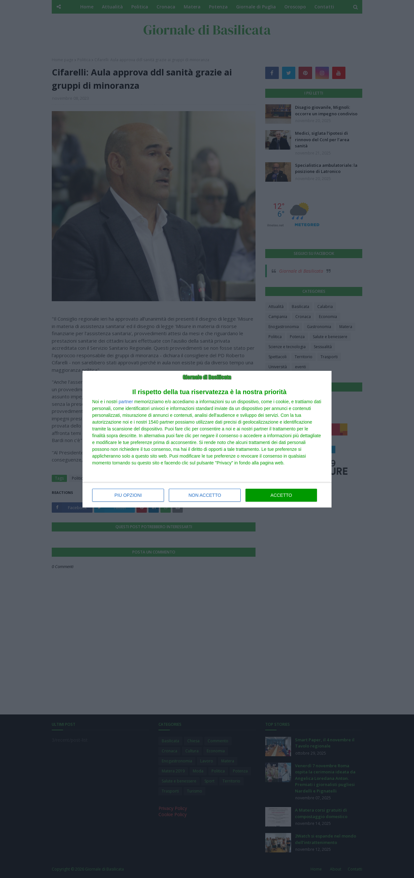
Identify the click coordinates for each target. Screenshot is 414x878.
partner (126, 401)
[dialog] (207, 439)
